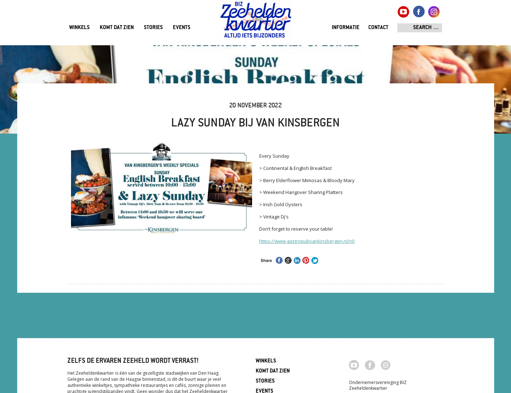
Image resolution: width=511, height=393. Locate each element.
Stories (153, 28)
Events (181, 28)
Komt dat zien (117, 28)
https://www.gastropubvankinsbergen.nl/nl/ (307, 241)
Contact (378, 28)
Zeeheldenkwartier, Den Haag (255, 22)
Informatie (345, 28)
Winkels (79, 28)
